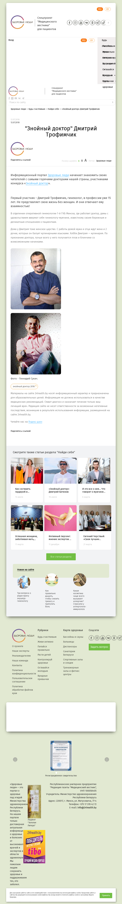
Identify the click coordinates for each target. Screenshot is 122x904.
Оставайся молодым (109, 70)
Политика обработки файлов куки (22, 690)
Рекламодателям (21, 655)
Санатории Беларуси (69, 653)
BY (107, 9)
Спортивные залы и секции (73, 661)
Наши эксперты (20, 651)
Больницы (68, 641)
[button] (14, 758)
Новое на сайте (25, 569)
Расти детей (109, 64)
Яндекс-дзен (35, 421)
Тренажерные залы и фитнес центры (71, 671)
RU (99, 9)
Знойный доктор (37, 183)
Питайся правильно (108, 47)
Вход (11, 40)
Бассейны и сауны (73, 636)
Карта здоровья (107, 82)
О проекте (17, 646)
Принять (106, 895)
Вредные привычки (109, 76)
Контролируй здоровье (109, 58)
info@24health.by (86, 807)
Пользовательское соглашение (22, 680)
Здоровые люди (103, 161)
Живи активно (108, 52)
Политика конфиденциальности (24, 672)
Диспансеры (70, 646)
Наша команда (20, 660)
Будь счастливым (108, 41)
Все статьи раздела (61, 556)
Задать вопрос (99, 646)
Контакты (17, 665)
